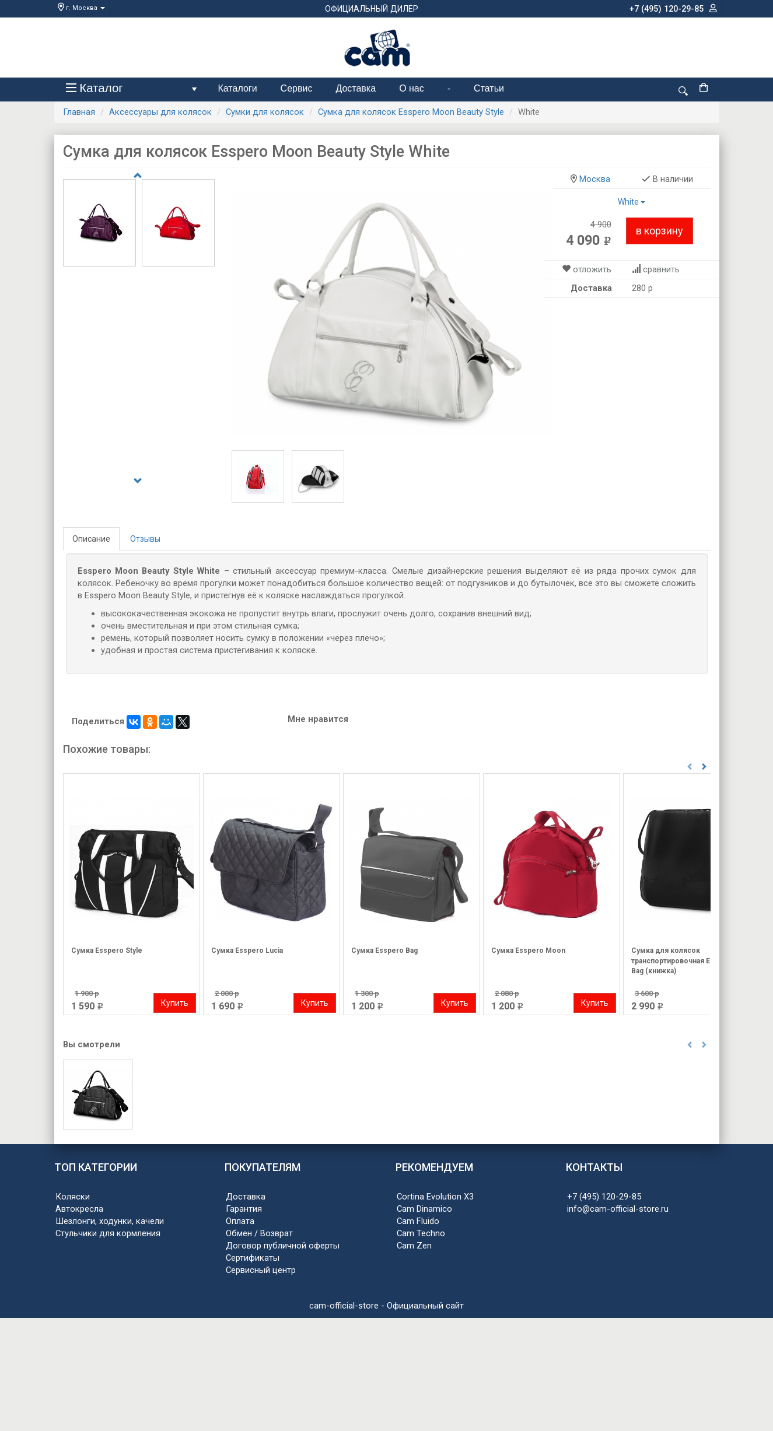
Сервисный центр (261, 1270)
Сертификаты (252, 1258)
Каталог (133, 90)
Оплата (240, 1221)
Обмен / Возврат (259, 1233)
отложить (592, 269)
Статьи (489, 88)
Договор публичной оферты (283, 1245)
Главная (79, 112)
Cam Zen (414, 1245)
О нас (411, 88)
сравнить (661, 269)
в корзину (659, 231)
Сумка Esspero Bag (384, 950)
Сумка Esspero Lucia (247, 950)
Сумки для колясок (265, 112)
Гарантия (244, 1209)
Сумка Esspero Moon (528, 950)
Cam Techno (421, 1233)
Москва (594, 179)
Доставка (355, 88)
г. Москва (81, 8)
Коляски (72, 1196)
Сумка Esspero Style (106, 950)
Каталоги (237, 88)
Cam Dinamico (424, 1209)
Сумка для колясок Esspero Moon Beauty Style (411, 112)
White (631, 201)
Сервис (297, 88)
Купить (174, 1003)
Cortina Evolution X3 (435, 1196)
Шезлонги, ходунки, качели (109, 1221)
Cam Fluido (418, 1221)
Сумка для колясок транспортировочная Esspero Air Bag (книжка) (688, 960)
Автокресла (79, 1209)
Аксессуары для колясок (160, 112)
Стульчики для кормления (107, 1233)
